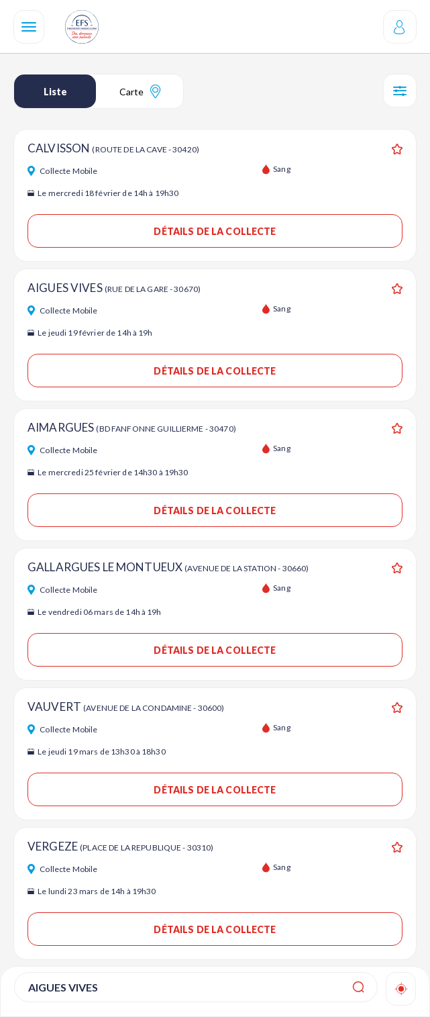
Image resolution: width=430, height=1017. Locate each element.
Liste (55, 91)
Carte (139, 91)
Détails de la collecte (215, 231)
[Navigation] (28, 27)
